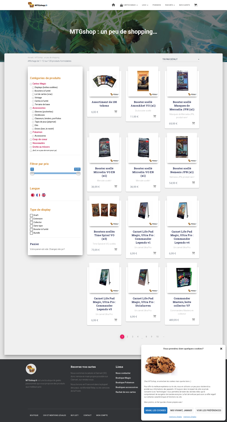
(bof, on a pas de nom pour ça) (45, 150)
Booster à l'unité (41, 229)
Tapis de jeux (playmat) (45, 122)
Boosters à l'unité (43, 91)
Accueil (30, 58)
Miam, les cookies (156, 410)
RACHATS (170, 5)
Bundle (37, 233)
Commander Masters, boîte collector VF (182, 302)
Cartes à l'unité (41, 101)
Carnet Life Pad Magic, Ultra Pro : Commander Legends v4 (181, 237)
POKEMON (157, 5)
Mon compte (102, 415)
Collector (38, 222)
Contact (87, 415)
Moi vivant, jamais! (181, 410)
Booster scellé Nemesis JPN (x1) (182, 170)
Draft (36, 215)
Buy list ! (75, 415)
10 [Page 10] (157, 337)
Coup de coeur (40, 139)
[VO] (43, 195)
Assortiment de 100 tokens (104, 103)
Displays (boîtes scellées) (46, 87)
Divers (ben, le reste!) (44, 129)
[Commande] (180, 60)
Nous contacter (123, 373)
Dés (36, 125)
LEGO (145, 5)
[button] (221, 348)
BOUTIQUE (34, 415)
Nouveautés (39, 143)
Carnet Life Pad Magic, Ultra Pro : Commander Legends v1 (143, 237)
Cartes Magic (39, 83)
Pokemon (37, 132)
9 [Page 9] (151, 337)
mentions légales (175, 417)
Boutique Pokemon (125, 382)
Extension (38, 219)
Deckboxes (40, 115)
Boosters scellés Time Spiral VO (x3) (104, 235)
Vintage (38, 97)
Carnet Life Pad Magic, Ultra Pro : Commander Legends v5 (104, 304)
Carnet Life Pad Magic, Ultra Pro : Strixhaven (143, 302)
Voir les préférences (209, 410)
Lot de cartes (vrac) (43, 94)
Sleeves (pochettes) (44, 111)
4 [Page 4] (137, 337)
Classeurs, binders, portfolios (48, 118)
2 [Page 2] (127, 337)
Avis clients (184, 5)
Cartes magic (129, 5)
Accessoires (39, 108)
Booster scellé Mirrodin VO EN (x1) (104, 172)
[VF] (38, 195)
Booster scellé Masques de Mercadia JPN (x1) (182, 105)
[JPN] (32, 195)
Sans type (38, 226)
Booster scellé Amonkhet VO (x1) (143, 103)
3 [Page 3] (132, 337)
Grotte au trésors (41, 146)
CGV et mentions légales (54, 415)
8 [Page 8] (146, 337)
